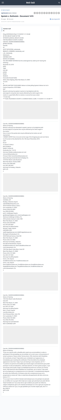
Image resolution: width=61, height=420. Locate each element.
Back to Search (5, 10)
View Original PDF (55, 19)
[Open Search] (59, 2)
